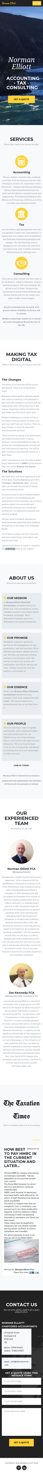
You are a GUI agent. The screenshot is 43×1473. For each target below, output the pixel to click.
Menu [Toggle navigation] (37, 3)
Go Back (36, 1140)
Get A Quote (10, 549)
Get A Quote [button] (21, 99)
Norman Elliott (9, 3)
